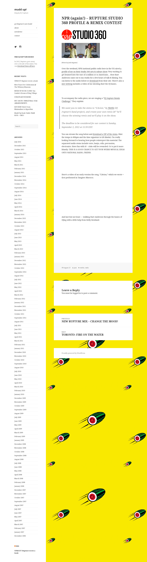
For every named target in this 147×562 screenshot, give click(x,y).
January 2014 (19, 214)
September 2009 (20, 410)
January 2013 (19, 257)
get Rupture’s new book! (23, 24)
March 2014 (18, 211)
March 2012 (18, 295)
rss (17, 546)
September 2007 (20, 501)
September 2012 (20, 272)
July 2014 (17, 195)
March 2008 (18, 478)
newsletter (18, 32)
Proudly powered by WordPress (73, 353)
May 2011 (17, 333)
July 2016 (17, 142)
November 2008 (20, 448)
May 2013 (17, 241)
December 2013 (20, 218)
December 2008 (20, 444)
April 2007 (18, 521)
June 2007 (18, 513)
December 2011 (20, 306)
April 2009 (18, 429)
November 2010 (20, 356)
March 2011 (18, 341)
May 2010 (17, 379)
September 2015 (20, 153)
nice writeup (67, 84)
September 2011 (20, 318)
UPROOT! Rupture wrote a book (26, 81)
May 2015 (17, 161)
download (94, 81)
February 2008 (19, 482)
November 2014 (20, 180)
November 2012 (20, 264)
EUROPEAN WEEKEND (22, 97)
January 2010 (19, 394)
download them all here (26, 66)
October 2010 (19, 360)
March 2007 (18, 524)
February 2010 (19, 390)
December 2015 (20, 146)
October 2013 (19, 226)
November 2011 (20, 310)
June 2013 (18, 237)
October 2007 (19, 498)
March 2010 (18, 387)
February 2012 (19, 299)
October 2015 (19, 149)
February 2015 (19, 169)
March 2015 (18, 165)
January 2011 (19, 348)
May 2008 (17, 471)
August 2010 (18, 368)
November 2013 (20, 222)
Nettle (111, 107)
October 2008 (19, 452)
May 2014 (17, 203)
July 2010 (17, 371)
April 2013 (18, 245)
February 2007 (19, 528)
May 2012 (17, 287)
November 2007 (20, 494)
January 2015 (19, 172)
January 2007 (19, 532)
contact (17, 36)
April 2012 (18, 291)
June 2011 (18, 329)
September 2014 (20, 188)
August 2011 (18, 322)
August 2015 (18, 157)
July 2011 (17, 325)
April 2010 (18, 383)
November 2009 (20, 402)
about (16, 28)
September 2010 (20, 364)
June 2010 (18, 375)
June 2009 (18, 421)
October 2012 (19, 268)
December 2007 (20, 490)
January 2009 (19, 440)
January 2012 (19, 302)
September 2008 (20, 455)
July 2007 (17, 509)
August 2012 (18, 276)
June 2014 (18, 199)
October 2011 (19, 314)
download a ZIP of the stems (105, 134)
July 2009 (17, 417)
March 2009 (18, 433)
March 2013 (18, 249)
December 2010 (20, 352)
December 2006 (20, 536)
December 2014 (20, 176)
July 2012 (17, 280)
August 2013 (18, 230)
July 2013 (17, 234)
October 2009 (19, 406)
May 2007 (17, 517)
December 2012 (20, 260)
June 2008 (18, 467)
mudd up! (20, 9)
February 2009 (19, 436)
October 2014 (19, 184)
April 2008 (18, 475)
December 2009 (20, 398)
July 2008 (17, 463)
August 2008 (18, 459)
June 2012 (18, 283)
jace (75, 268)
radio (87, 268)
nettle (82, 268)
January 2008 (19, 486)
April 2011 (18, 337)
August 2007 (18, 505)
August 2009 (18, 413)
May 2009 (17, 425)
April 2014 (18, 207)
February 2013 (19, 253)
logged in (77, 293)
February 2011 (19, 345)
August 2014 (18, 192)
